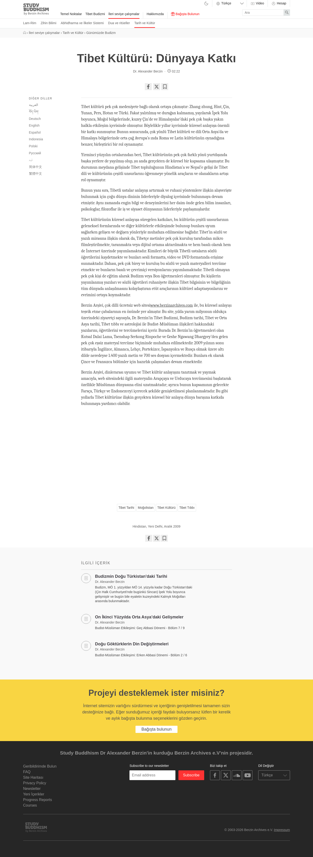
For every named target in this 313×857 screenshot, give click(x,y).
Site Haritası (33, 777)
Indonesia (36, 139)
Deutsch (35, 119)
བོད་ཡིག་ (34, 112)
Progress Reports (37, 800)
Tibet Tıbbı (186, 507)
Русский (35, 153)
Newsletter (32, 789)
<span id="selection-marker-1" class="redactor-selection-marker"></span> (156, 453)
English (34, 125)
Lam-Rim (29, 23)
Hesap (278, 3)
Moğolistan (146, 507)
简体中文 (35, 167)
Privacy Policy (34, 783)
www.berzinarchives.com (171, 305)
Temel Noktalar (71, 14)
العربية (33, 105)
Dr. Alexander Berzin (148, 71)
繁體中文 (35, 173)
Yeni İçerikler (33, 794)
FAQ (27, 772)
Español (35, 132)
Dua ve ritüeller (119, 23)
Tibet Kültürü (166, 507)
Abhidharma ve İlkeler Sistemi (82, 23)
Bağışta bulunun (156, 729)
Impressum (282, 830)
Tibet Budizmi (95, 14)
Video (257, 3)
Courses (30, 805)
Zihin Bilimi (48, 23)
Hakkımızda (155, 14)
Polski (33, 146)
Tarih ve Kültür (144, 23)
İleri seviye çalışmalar (123, 14)
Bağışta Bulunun (185, 14)
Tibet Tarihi (126, 507)
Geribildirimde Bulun (40, 766)
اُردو (30, 160)
